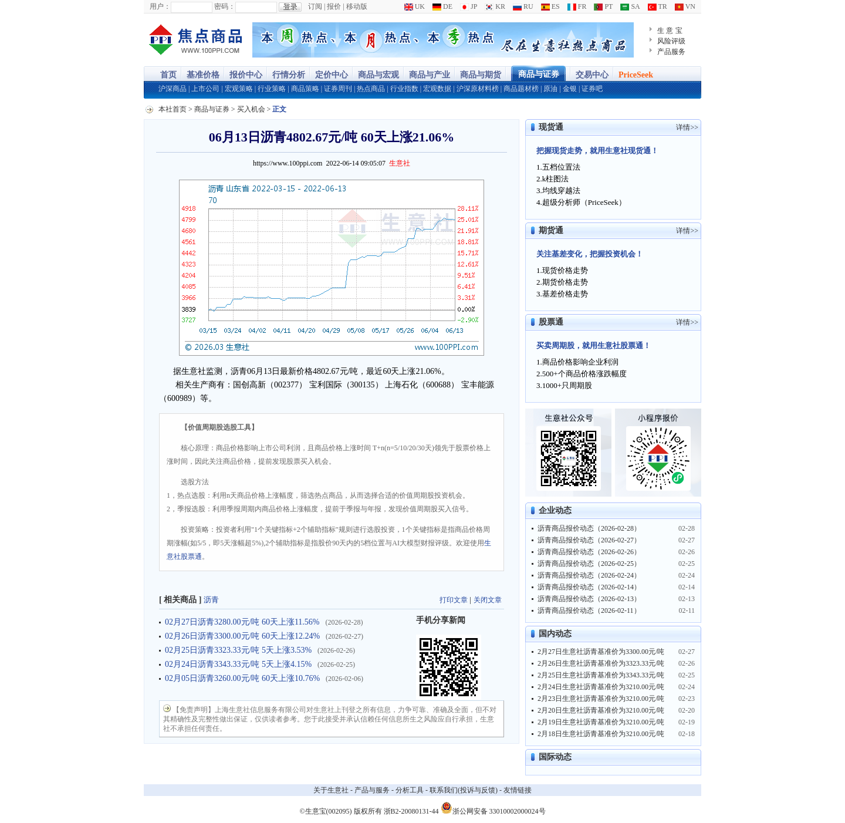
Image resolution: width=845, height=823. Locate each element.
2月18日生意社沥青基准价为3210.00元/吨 (601, 734)
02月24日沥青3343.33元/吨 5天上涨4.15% (238, 664)
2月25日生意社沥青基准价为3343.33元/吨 (601, 675)
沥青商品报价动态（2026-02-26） (589, 552)
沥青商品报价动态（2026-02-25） (589, 563)
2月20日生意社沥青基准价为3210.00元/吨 (601, 710)
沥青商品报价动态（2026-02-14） (589, 587)
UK (414, 6)
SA (630, 6)
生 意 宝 (669, 30)
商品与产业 (429, 74)
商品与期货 (480, 74)
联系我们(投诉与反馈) (464, 790)
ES (550, 6)
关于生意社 (331, 790)
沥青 (211, 599)
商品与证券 (538, 74)
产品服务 (671, 52)
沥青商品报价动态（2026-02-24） (589, 575)
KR (495, 6)
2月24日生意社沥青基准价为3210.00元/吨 (601, 687)
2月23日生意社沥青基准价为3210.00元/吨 (601, 698)
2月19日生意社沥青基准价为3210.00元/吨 (601, 722)
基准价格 (203, 74)
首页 (168, 74)
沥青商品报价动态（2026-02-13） (589, 599)
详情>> (687, 127)
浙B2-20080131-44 (411, 811)
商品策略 (305, 89)
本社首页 (172, 109)
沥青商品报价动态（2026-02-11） (589, 610)
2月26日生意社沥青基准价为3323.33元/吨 (601, 663)
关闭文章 (488, 600)
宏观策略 (239, 89)
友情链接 (517, 790)
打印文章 (454, 600)
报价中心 (245, 74)
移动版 (356, 6)
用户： (160, 6)
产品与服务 (372, 790)
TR (657, 6)
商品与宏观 (378, 74)
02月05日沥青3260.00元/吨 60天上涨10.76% (242, 678)
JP (468, 6)
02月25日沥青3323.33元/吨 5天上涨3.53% (238, 650)
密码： (224, 6)
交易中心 (592, 74)
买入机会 (251, 109)
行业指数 (404, 89)
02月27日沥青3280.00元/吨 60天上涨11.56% (242, 622)
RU (523, 6)
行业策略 (272, 89)
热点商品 (371, 89)
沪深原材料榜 (478, 89)
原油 (550, 89)
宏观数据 (437, 89)
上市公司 (205, 89)
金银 (570, 89)
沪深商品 (172, 89)
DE (442, 6)
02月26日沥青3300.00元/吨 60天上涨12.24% (242, 636)
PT (603, 6)
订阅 (315, 6)
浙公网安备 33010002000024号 (493, 808)
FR (577, 6)
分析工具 (410, 790)
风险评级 (671, 41)
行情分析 (288, 74)
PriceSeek (635, 74)
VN (685, 6)
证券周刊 (338, 89)
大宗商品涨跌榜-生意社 (195, 40)
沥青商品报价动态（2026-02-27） (589, 540)
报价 (334, 6)
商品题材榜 (521, 89)
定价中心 (331, 74)
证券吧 (592, 89)
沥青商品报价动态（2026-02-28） (589, 528)
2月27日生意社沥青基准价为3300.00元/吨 (601, 651)
